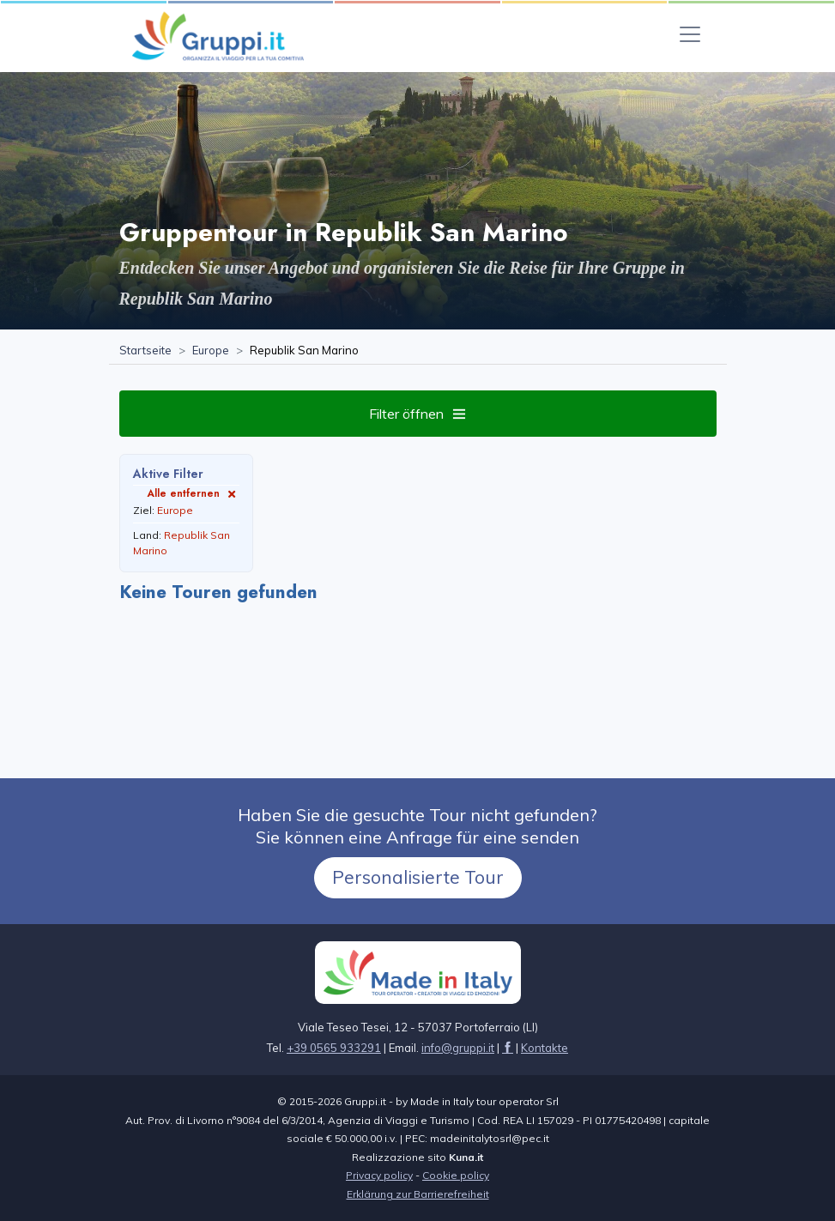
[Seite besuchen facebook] (507, 1048)
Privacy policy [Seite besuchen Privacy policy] (379, 1175)
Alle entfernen (193, 493)
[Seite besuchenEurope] (210, 351)
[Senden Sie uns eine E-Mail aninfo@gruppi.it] (457, 1048)
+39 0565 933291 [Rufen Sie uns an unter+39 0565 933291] (334, 1048)
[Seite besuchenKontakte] (544, 1048)
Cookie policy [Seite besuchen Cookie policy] (455, 1175)
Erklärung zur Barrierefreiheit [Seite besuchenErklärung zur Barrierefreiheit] (418, 1194)
